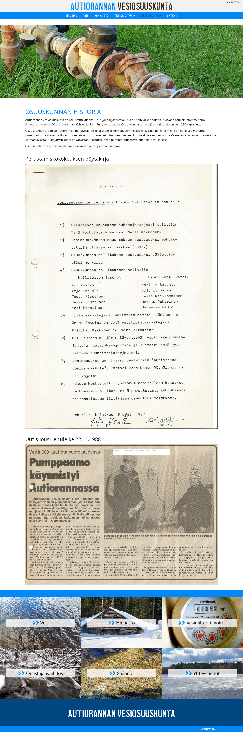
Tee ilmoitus (124, 22)
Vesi (86, 22)
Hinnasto (102, 22)
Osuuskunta (151, 22)
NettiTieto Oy (207, 728)
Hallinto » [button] (233, 2)
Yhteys (172, 22)
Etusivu (72, 22)
